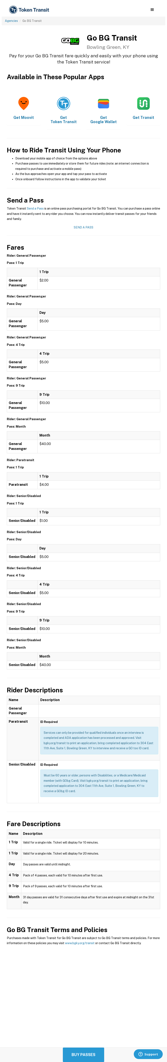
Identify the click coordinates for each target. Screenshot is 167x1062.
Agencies (11, 21)
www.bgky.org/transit (80, 943)
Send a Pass (35, 208)
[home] (30, 9)
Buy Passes (83, 1054)
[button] (152, 9)
